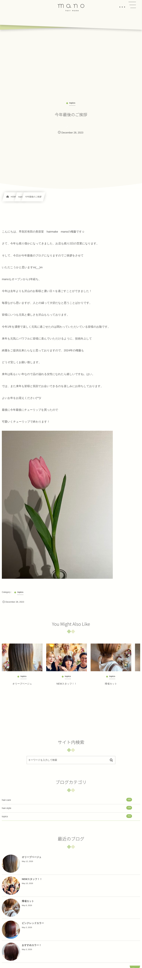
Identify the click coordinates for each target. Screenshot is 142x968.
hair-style (67, 808)
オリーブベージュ (22, 686)
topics (67, 816)
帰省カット (111, 686)
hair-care (67, 799)
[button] (132, 5)
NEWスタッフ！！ (66, 686)
